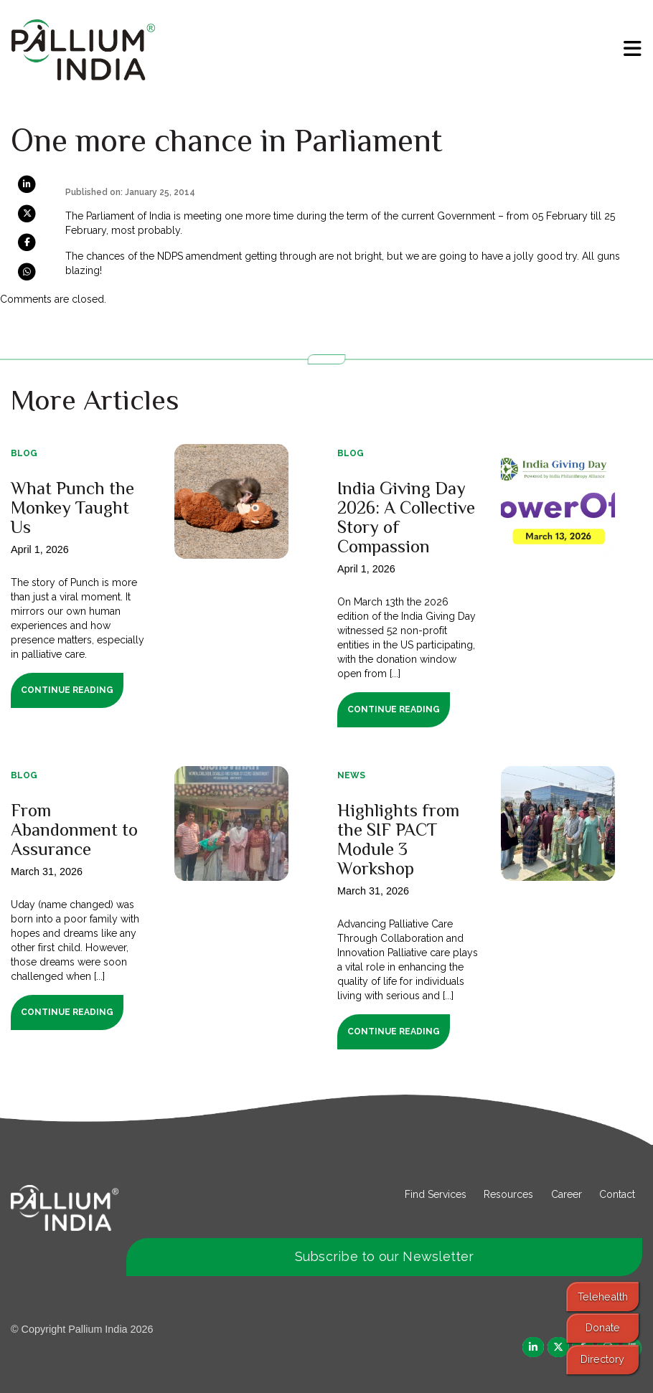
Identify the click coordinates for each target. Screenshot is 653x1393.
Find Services (435, 1194)
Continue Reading (67, 690)
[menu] (633, 49)
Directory (602, 1359)
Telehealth (603, 1296)
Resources (508, 1194)
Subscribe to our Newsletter (384, 1256)
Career (566, 1194)
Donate (603, 1327)
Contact (617, 1194)
